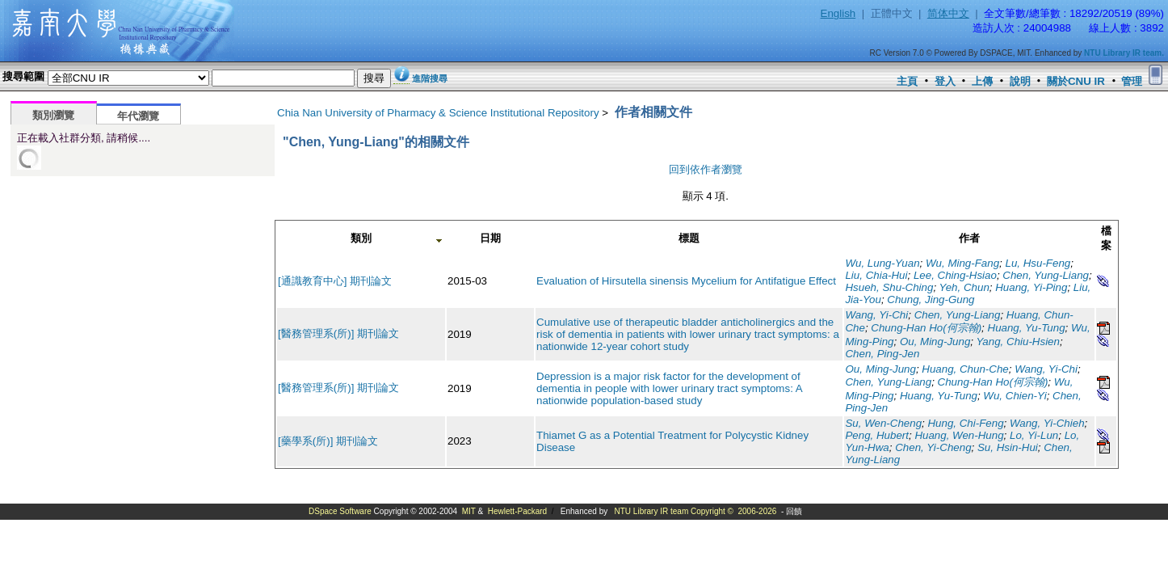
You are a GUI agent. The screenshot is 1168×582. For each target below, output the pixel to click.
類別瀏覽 (53, 115)
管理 (1131, 81)
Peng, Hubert (877, 435)
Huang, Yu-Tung (1026, 328)
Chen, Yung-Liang (1045, 275)
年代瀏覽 (138, 116)
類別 (361, 238)
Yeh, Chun (964, 287)
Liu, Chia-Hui (876, 275)
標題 (689, 238)
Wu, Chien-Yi (1014, 396)
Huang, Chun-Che (965, 369)
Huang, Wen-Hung (958, 435)
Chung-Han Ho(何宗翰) (926, 328)
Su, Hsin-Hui (1007, 447)
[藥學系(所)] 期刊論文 (328, 441)
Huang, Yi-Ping (1031, 287)
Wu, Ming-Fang (962, 263)
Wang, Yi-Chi (876, 315)
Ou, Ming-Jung (935, 341)
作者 (969, 238)
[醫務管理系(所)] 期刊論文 (338, 333)
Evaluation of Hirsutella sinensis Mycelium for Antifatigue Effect (686, 281)
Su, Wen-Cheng (883, 423)
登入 (945, 81)
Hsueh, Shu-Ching (889, 287)
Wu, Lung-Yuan (882, 263)
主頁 (907, 81)
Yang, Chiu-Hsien (1017, 341)
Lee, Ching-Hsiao (955, 275)
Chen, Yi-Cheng (933, 447)
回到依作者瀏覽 (705, 169)
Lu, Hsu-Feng (1038, 263)
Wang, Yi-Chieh (1047, 423)
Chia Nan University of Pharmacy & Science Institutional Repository (438, 113)
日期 (490, 238)
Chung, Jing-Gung (930, 299)
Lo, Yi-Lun (1034, 435)
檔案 (1106, 238)
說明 (1020, 81)
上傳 (982, 81)
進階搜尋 (429, 78)
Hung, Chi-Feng (965, 423)
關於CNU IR (1076, 81)
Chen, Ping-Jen (882, 354)
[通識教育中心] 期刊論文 (335, 281)
